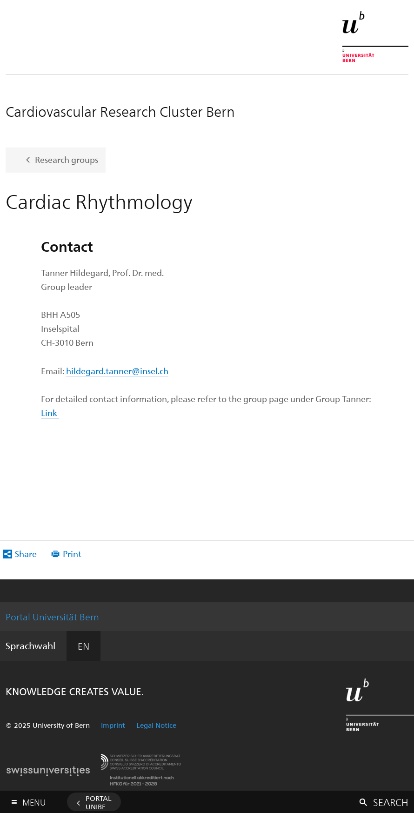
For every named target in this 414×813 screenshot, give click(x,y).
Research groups (66, 159)
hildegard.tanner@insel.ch (117, 370)
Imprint (113, 725)
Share (26, 553)
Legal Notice (156, 725)
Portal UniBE (99, 802)
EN (83, 645)
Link (50, 412)
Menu (34, 800)
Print (72, 553)
